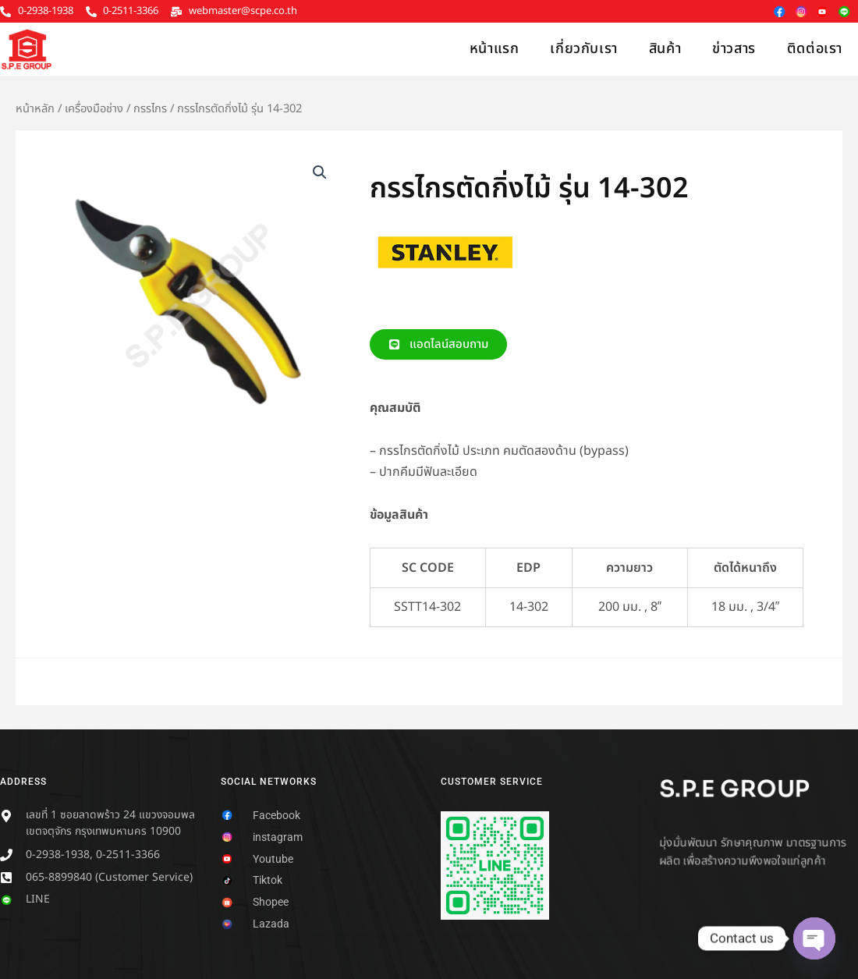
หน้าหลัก (35, 109)
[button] (320, 172)
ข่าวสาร (734, 48)
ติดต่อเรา (814, 48)
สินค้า (665, 48)
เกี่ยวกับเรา (583, 48)
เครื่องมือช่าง (94, 109)
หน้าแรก (494, 48)
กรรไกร (150, 109)
